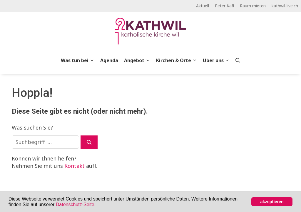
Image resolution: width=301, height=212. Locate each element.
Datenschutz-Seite (75, 204)
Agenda (109, 60)
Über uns (218, 60)
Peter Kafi (224, 6)
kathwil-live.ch (285, 6)
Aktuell (202, 6)
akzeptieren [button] (272, 201)
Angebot (138, 60)
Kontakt (74, 165)
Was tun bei (79, 60)
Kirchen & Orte (178, 60)
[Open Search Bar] (238, 60)
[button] (97, 205)
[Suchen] (89, 142)
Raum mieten (253, 6)
